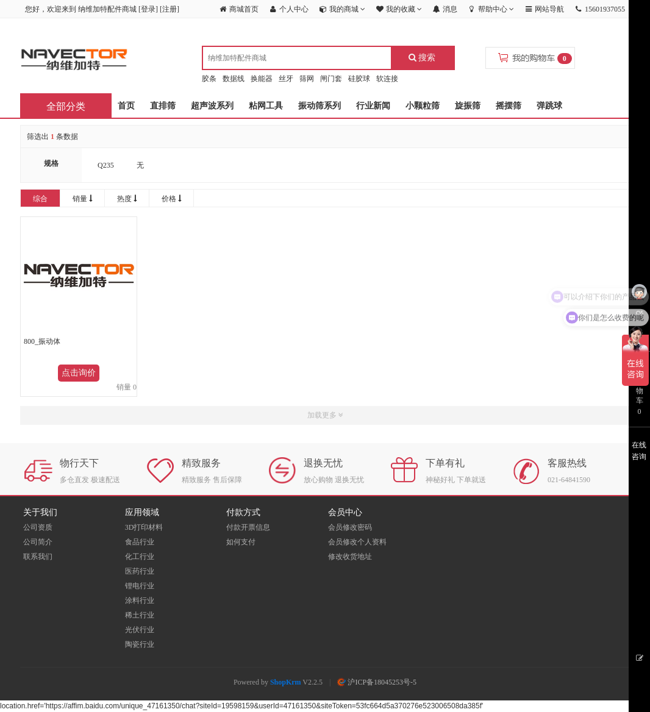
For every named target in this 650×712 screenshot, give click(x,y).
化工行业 (139, 556)
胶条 (209, 78)
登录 (148, 9)
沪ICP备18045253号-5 (376, 682)
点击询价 (79, 372)
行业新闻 (373, 105)
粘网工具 (266, 105)
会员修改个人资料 (357, 542)
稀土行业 (139, 615)
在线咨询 (639, 451)
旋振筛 (467, 105)
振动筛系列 (319, 105)
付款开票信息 (248, 527)
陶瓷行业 (139, 644)
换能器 (262, 78)
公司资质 (37, 527)
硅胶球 (359, 78)
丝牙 (286, 78)
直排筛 (163, 105)
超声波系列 (212, 105)
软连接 (387, 78)
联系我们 (37, 556)
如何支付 (240, 542)
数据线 (234, 78)
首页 (126, 105)
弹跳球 (549, 105)
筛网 (306, 78)
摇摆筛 (508, 105)
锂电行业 (139, 586)
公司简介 (37, 542)
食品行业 (139, 542)
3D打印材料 (144, 527)
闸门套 (331, 78)
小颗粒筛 (422, 105)
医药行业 (139, 571)
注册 (169, 9)
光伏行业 (139, 629)
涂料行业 (139, 600)
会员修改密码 (350, 527)
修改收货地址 (350, 556)
